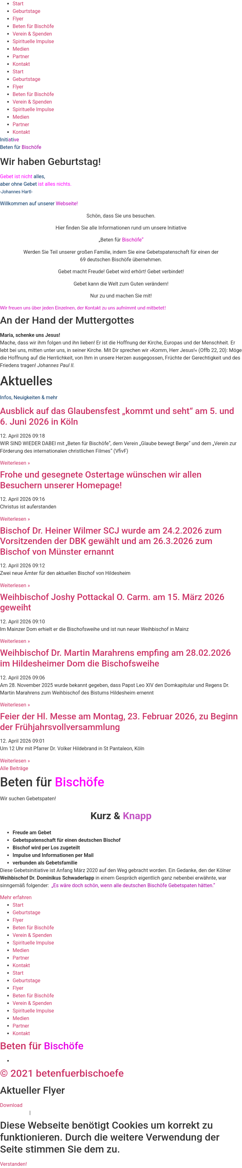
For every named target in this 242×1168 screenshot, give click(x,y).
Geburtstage (26, 11)
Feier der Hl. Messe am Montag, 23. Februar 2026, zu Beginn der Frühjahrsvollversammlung (119, 721)
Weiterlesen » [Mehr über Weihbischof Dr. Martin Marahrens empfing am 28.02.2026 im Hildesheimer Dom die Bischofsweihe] (15, 705)
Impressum (44, 1113)
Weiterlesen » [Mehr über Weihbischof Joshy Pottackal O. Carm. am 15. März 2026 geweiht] (15, 641)
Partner (21, 57)
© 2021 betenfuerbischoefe (62, 1073)
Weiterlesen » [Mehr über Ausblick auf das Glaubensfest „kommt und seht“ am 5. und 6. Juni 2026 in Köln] (15, 463)
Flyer (18, 19)
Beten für (42, 1046)
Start (18, 4)
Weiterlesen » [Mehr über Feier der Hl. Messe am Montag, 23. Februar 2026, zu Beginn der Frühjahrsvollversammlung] (15, 761)
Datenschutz (14, 1113)
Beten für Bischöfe (33, 26)
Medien (21, 49)
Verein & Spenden (32, 34)
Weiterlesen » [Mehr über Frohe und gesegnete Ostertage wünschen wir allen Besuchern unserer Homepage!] (15, 519)
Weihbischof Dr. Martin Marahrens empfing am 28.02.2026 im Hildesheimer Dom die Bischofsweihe (115, 658)
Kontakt (21, 64)
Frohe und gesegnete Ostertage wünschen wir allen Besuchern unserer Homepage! (101, 479)
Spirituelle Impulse (33, 41)
